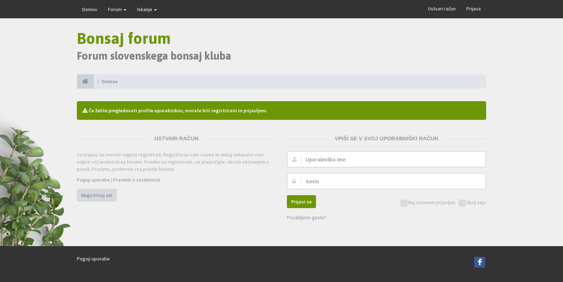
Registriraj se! (96, 195)
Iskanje (147, 9)
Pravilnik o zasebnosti (136, 180)
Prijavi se (301, 201)
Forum (117, 9)
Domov (89, 9)
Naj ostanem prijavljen (427, 203)
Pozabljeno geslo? (306, 217)
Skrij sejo (472, 203)
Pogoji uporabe (93, 180)
